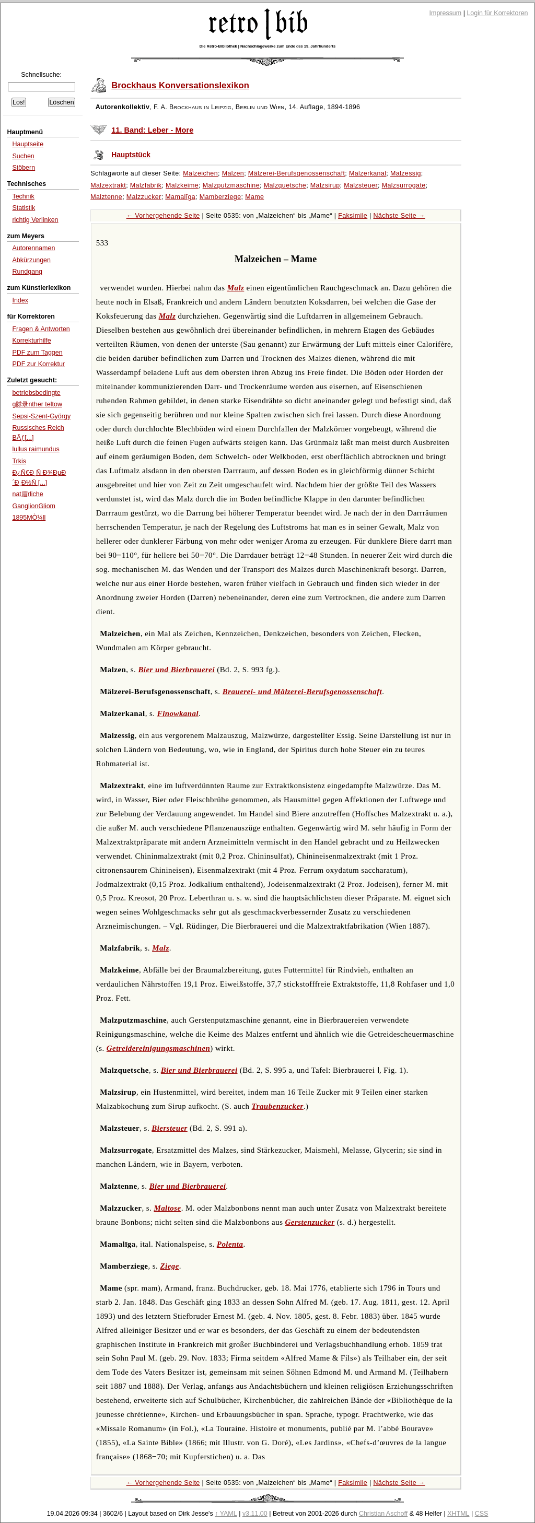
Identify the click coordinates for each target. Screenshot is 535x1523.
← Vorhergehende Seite (163, 215)
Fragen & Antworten (40, 329)
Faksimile (352, 215)
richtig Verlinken (35, 220)
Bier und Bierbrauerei (176, 669)
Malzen (233, 173)
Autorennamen (33, 248)
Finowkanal (178, 713)
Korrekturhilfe (31, 340)
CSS (482, 1513)
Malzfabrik (146, 185)
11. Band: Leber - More (152, 130)
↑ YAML (226, 1513)
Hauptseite (27, 144)
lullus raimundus (35, 449)
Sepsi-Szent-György (41, 416)
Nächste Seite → (399, 215)
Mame (254, 197)
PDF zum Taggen (37, 352)
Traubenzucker (278, 1106)
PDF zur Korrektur (38, 364)
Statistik (23, 208)
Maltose (167, 1208)
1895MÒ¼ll (28, 517)
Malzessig (405, 173)
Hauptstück (130, 155)
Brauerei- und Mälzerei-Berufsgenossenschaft (302, 691)
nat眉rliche (27, 494)
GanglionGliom (33, 506)
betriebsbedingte (36, 392)
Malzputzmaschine (231, 185)
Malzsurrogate (404, 185)
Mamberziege (220, 197)
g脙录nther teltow (37, 404)
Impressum (445, 13)
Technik (23, 196)
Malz (236, 288)
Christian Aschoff (383, 1513)
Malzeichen (200, 173)
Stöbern (23, 167)
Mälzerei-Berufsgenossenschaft (296, 173)
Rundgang (27, 271)
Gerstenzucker (310, 1222)
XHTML (458, 1513)
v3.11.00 (255, 1513)
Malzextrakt (108, 185)
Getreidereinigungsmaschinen (158, 1048)
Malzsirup (325, 185)
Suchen (23, 156)
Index (20, 300)
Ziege (169, 1266)
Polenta (230, 1244)
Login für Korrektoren (497, 13)
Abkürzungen (31, 260)
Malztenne (106, 197)
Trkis (19, 461)
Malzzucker (143, 197)
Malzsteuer (361, 185)
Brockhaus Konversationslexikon (180, 85)
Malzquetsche (285, 185)
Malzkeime (182, 185)
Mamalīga (180, 197)
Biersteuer (170, 1128)
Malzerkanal (367, 173)
